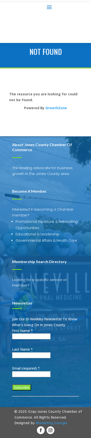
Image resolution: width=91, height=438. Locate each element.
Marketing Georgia (51, 423)
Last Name (22, 349)
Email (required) (26, 368)
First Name (22, 330)
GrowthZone (56, 108)
